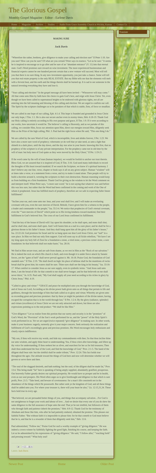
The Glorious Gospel (38, 10)
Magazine (26, 24)
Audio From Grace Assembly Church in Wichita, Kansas (85, 24)
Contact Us (122, 24)
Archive (39, 24)
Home (14, 24)
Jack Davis (23, 451)
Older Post (107, 464)
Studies (51, 24)
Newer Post (16, 464)
